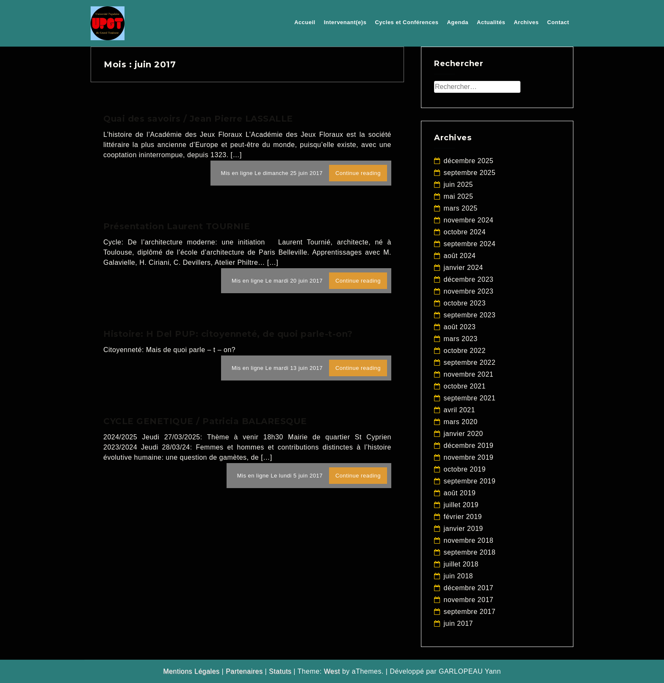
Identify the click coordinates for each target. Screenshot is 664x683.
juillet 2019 (461, 504)
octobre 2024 (465, 232)
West (332, 671)
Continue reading (358, 173)
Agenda (457, 22)
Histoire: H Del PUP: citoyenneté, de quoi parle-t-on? (228, 334)
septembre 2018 (470, 552)
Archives (526, 22)
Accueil (304, 22)
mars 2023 (461, 338)
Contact (558, 22)
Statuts (280, 671)
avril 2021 (459, 410)
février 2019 (463, 516)
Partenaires (244, 671)
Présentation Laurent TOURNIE (176, 226)
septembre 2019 (470, 481)
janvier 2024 (463, 267)
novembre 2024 (469, 220)
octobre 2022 (465, 350)
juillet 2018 (461, 564)
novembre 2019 (469, 457)
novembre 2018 (469, 540)
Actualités (491, 22)
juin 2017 (458, 623)
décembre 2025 (469, 160)
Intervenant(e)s (345, 22)
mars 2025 (461, 208)
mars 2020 (461, 421)
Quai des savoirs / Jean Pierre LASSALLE (198, 119)
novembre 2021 (469, 374)
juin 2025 (458, 184)
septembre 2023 (470, 315)
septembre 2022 (470, 362)
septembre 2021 (470, 398)
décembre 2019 (469, 445)
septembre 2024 (470, 243)
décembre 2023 (469, 279)
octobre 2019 (465, 469)
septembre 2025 (470, 172)
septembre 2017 (470, 611)
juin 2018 (458, 576)
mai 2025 (458, 196)
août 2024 (460, 255)
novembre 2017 (469, 599)
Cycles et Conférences (406, 22)
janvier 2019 (463, 528)
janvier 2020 (463, 433)
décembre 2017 (469, 587)
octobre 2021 (465, 386)
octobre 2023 (465, 303)
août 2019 (460, 493)
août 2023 (460, 326)
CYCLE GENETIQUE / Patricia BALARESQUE (205, 421)
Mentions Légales (191, 671)
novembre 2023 (469, 291)
